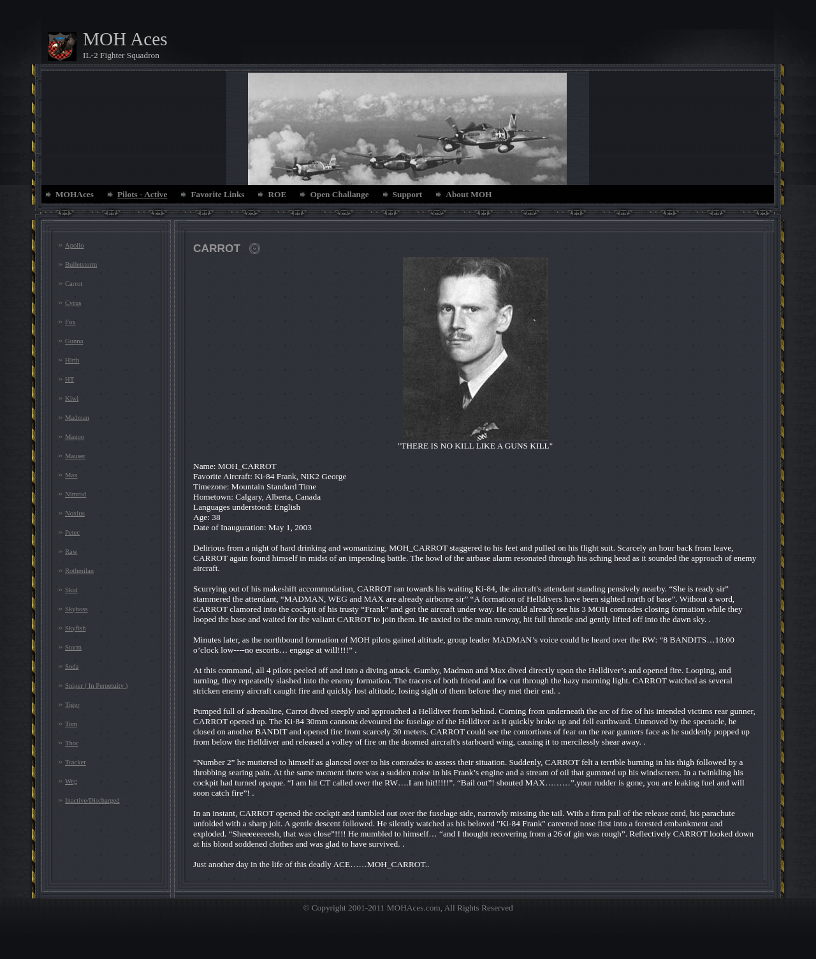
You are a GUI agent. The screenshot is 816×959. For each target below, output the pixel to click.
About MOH (469, 194)
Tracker (75, 762)
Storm (73, 647)
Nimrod (75, 494)
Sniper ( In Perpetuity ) (96, 685)
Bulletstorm (81, 264)
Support (408, 194)
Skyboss (76, 609)
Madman (77, 417)
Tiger (72, 704)
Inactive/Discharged (92, 800)
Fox (70, 321)
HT (69, 379)
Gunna (74, 341)
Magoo (74, 436)
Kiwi (71, 398)
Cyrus (73, 302)
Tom (71, 723)
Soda (71, 666)
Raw (71, 551)
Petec (72, 532)
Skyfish (75, 628)
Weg (71, 781)
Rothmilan (79, 570)
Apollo (74, 245)
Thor (71, 743)
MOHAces (74, 194)
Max (71, 475)
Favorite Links (217, 194)
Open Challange (339, 194)
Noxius (75, 513)
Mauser (75, 455)
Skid (71, 589)
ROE (277, 194)
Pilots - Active (142, 194)
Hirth (72, 360)
